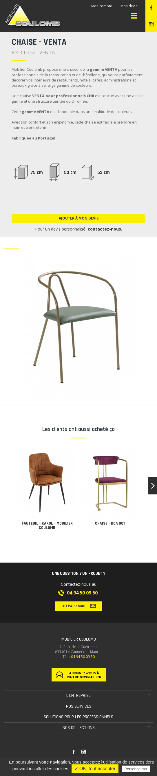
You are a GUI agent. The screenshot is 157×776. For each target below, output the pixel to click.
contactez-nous (104, 229)
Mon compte (101, 5)
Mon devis (129, 5)
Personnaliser (136, 769)
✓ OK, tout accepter (95, 768)
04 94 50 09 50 (82, 593)
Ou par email (78, 606)
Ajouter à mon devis (78, 218)
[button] (152, 485)
